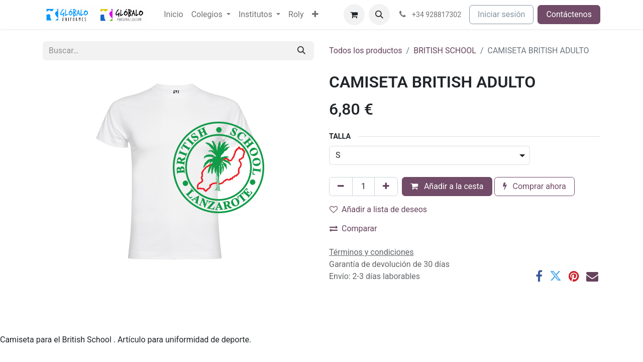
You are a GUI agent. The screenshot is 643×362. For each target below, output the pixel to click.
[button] (379, 14)
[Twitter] (556, 276)
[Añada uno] (386, 186)
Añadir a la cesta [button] (447, 186)
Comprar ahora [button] (534, 186)
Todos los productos (365, 50)
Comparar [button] (353, 228)
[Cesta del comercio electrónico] (354, 14)
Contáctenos (569, 14)
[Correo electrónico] (592, 276)
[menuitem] (173, 15)
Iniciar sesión (501, 14)
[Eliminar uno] (341, 186)
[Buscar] (301, 50)
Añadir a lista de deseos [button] (378, 209)
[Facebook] (539, 276)
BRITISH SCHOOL (444, 50)
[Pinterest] (574, 276)
